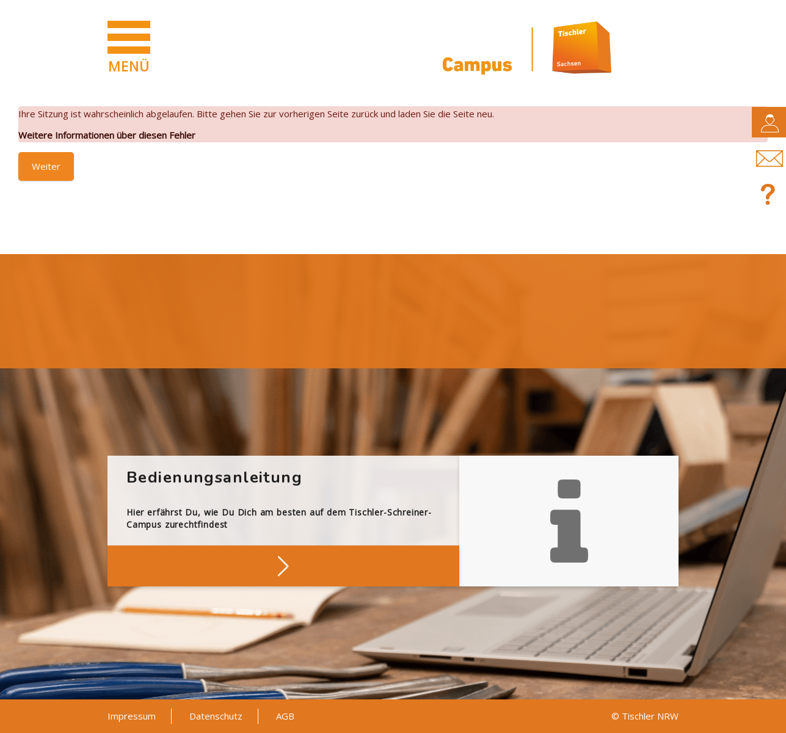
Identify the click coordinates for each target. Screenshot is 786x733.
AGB (285, 716)
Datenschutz (215, 716)
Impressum (131, 716)
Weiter (46, 166)
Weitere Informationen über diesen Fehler (106, 135)
